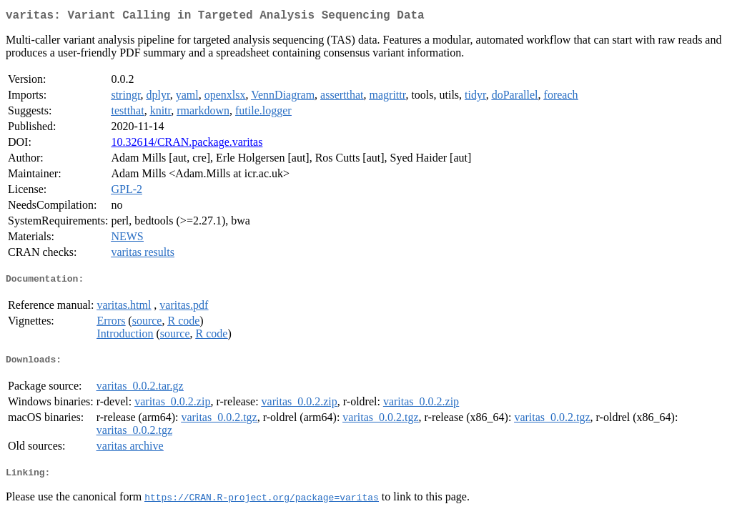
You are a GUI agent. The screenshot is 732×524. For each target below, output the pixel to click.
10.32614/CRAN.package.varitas (186, 145)
